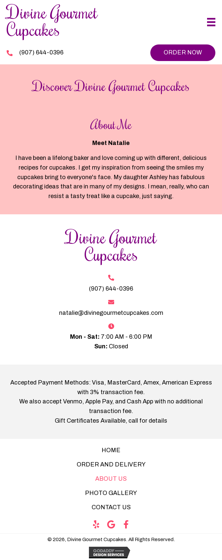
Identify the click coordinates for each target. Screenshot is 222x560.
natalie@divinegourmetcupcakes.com (111, 313)
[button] (182, 52)
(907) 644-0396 (41, 52)
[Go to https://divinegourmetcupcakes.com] (80, 22)
